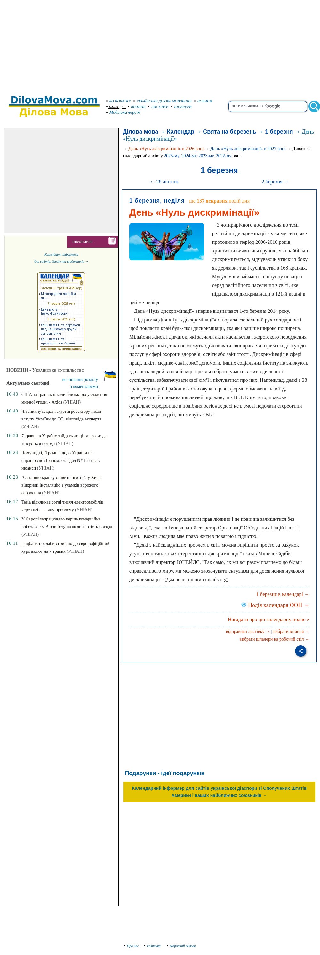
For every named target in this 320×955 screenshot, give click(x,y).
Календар (181, 131)
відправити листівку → (248, 631)
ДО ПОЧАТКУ (119, 101)
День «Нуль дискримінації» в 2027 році (247, 148)
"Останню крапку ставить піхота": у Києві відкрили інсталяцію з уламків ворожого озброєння (61, 485)
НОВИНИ (203, 101)
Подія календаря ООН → (275, 605)
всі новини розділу (80, 379)
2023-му (206, 155)
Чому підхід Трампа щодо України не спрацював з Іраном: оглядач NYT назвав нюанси (60, 461)
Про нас (132, 946)
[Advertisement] (160, 44)
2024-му (188, 155)
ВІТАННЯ (136, 107)
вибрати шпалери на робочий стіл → (274, 639)
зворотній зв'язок (181, 946)
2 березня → (275, 181)
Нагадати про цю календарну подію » (268, 619)
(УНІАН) (72, 402)
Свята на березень (229, 131)
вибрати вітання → (291, 631)
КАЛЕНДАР (116, 107)
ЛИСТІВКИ (158, 107)
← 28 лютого (164, 181)
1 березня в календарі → (282, 594)
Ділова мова (140, 131)
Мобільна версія (123, 112)
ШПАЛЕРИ (181, 107)
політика (153, 946)
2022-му (224, 155)
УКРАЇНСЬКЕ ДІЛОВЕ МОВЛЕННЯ (162, 101)
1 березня (279, 131)
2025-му (171, 155)
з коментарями (84, 386)
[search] (267, 106)
